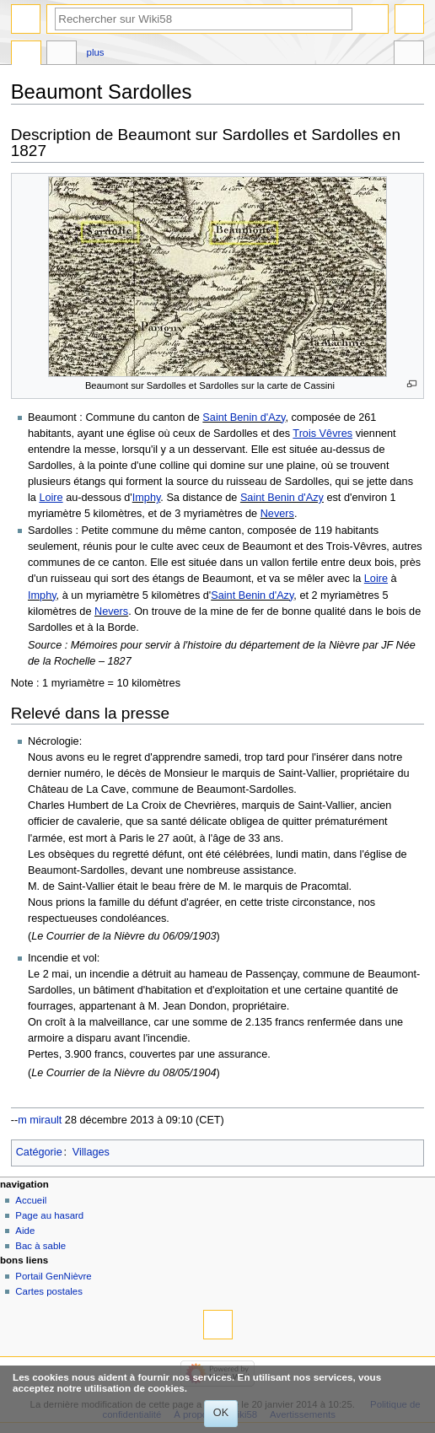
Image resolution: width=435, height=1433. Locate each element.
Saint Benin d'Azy (243, 417)
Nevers (277, 514)
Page (26, 54)
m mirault (40, 1120)
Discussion (61, 54)
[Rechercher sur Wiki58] (203, 19)
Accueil (30, 1200)
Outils (409, 54)
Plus (96, 52)
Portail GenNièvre (53, 1276)
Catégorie (39, 1152)
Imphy (146, 498)
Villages (91, 1152)
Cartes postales (49, 1291)
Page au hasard (49, 1215)
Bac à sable (40, 1246)
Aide (25, 1231)
